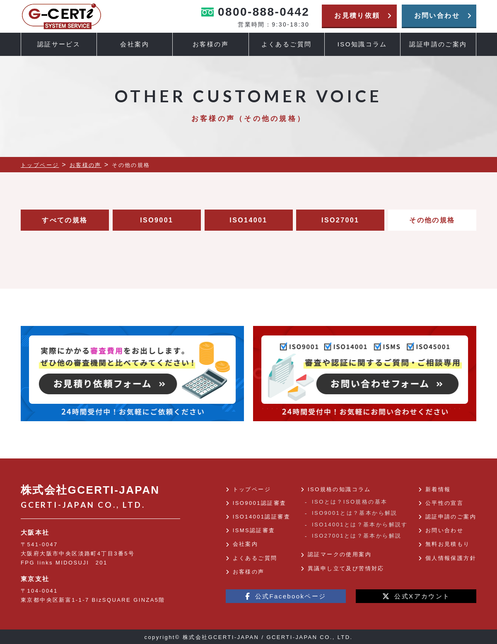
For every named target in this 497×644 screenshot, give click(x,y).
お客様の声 (211, 44)
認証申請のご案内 (438, 44)
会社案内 (245, 544)
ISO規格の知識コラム (339, 489)
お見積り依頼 (363, 15)
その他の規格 (432, 220)
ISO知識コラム (362, 44)
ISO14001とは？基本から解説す (360, 524)
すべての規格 (64, 220)
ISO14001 (248, 220)
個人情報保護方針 (450, 558)
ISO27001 (340, 220)
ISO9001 (156, 220)
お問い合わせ (443, 15)
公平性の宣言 (444, 503)
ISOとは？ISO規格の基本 (349, 502)
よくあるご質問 (286, 44)
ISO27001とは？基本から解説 (356, 536)
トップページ (252, 489)
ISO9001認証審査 (260, 503)
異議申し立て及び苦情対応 (346, 568)
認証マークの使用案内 (340, 554)
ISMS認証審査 (254, 530)
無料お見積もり (447, 544)
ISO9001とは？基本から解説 (355, 513)
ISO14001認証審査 (261, 517)
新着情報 (438, 489)
